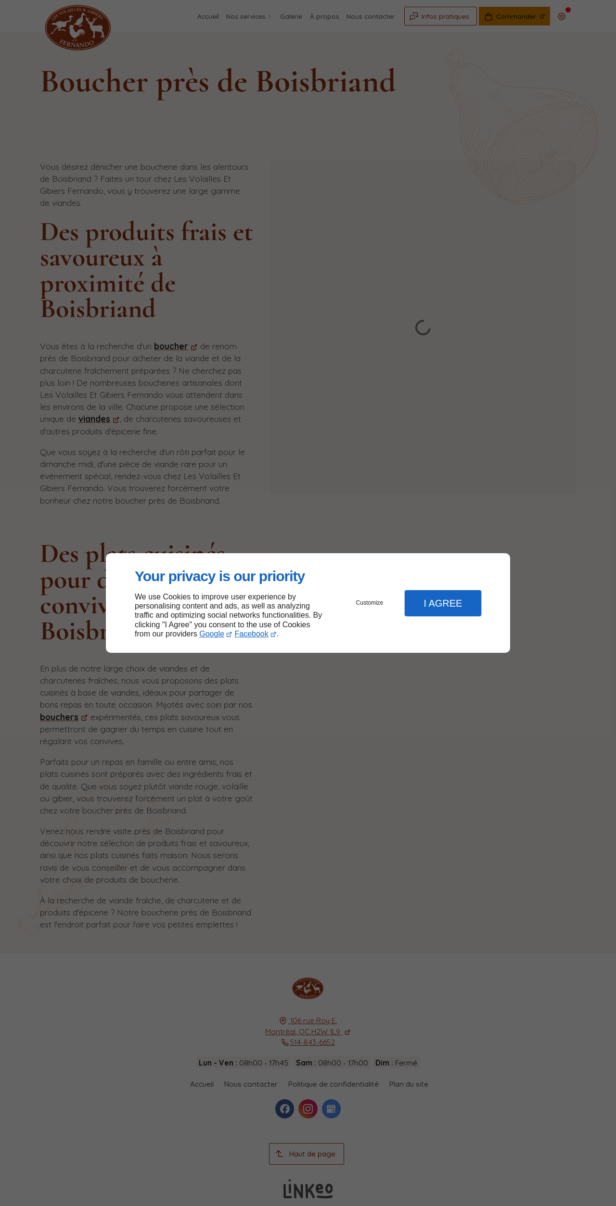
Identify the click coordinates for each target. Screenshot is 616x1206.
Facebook (252, 634)
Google (211, 634)
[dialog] (308, 603)
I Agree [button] (443, 603)
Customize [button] (370, 602)
